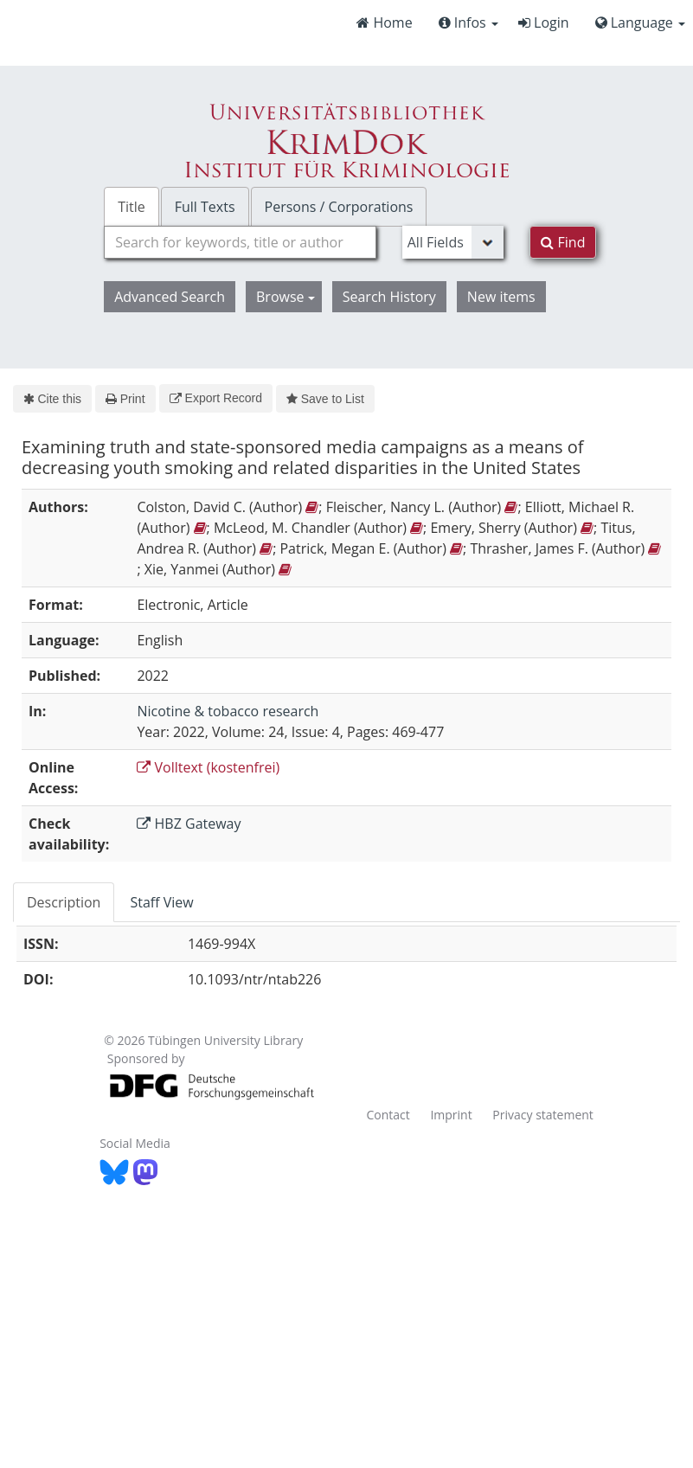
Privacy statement (543, 1114)
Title (131, 206)
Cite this (52, 399)
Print (125, 399)
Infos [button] (468, 22)
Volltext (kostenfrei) (208, 767)
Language (640, 22)
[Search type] (453, 242)
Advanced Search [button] (169, 296)
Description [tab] (63, 902)
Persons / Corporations (339, 206)
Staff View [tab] (161, 902)
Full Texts (205, 206)
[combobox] (240, 242)
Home (384, 22)
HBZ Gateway (189, 823)
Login (543, 22)
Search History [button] (389, 296)
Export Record (216, 398)
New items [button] (501, 296)
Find (563, 242)
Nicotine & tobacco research (227, 711)
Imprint (451, 1114)
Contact (387, 1114)
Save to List (325, 399)
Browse (285, 296)
